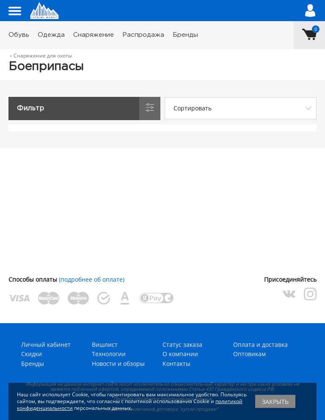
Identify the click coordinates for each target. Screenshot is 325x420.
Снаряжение (93, 35)
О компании (180, 354)
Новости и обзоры (118, 364)
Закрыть (275, 402)
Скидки (31, 354)
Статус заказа (182, 344)
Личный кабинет (46, 344)
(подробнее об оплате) (91, 279)
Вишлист (105, 344)
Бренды (185, 35)
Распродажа (143, 35)
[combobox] (241, 108)
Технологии (109, 354)
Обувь (18, 35)
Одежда (51, 35)
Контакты (176, 364)
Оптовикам (249, 354)
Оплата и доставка (260, 344)
